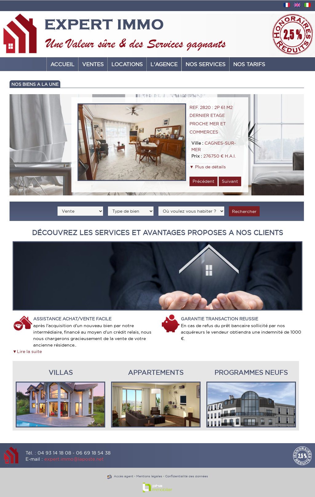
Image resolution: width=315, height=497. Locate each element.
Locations (127, 64)
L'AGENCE (163, 64)
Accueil (62, 64)
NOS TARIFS (249, 64)
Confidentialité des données (186, 476)
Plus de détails (210, 167)
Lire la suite (29, 351)
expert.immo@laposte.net (74, 459)
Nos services (205, 64)
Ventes (93, 64)
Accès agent (123, 476)
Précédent (203, 181)
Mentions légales (149, 476)
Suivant (230, 181)
